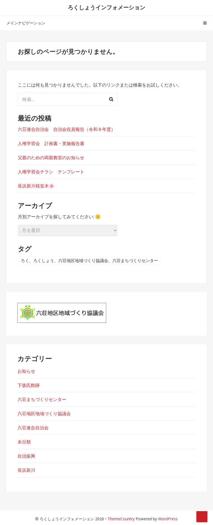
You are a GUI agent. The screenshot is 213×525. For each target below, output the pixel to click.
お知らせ (26, 371)
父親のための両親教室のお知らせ (51, 157)
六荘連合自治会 (33, 428)
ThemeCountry (121, 518)
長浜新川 (26, 470)
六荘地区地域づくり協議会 (44, 413)
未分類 (24, 442)
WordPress (168, 518)
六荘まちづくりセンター (41, 399)
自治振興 (26, 456)
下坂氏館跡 (28, 385)
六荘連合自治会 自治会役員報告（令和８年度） (66, 129)
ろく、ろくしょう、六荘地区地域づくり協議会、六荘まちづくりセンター (89, 260)
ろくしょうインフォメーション (106, 7)
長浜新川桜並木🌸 (36, 186)
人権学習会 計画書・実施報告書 (51, 143)
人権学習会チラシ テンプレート (51, 172)
